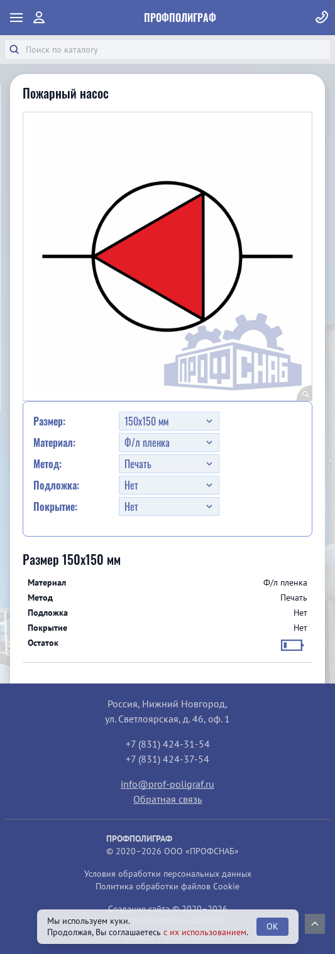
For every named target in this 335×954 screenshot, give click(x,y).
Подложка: (56, 485)
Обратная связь (167, 799)
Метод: (47, 463)
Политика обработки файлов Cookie (167, 886)
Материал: (54, 442)
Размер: (49, 421)
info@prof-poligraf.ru (167, 784)
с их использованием (204, 932)
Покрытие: (55, 506)
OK (272, 926)
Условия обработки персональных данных (167, 873)
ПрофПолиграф (180, 17)
